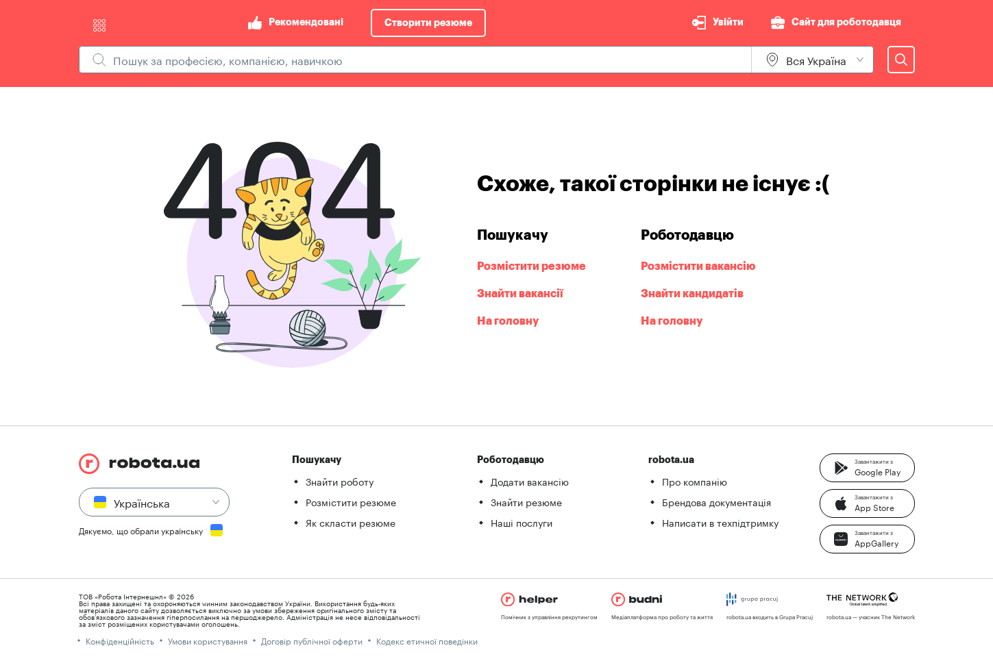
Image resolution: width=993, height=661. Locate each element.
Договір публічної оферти (312, 640)
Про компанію (694, 480)
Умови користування (207, 640)
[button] (867, 467)
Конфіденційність (120, 640)
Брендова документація (716, 501)
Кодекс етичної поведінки (427, 640)
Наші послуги (521, 521)
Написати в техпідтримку (720, 521)
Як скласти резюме (350, 521)
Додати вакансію (530, 480)
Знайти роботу (339, 480)
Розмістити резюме (351, 501)
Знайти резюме (526, 501)
